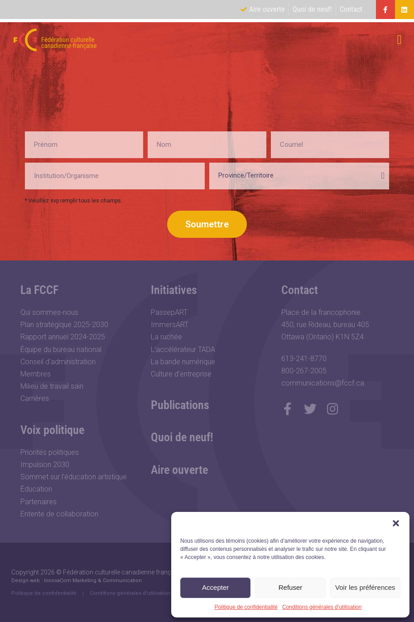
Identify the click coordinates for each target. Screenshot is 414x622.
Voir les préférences (365, 587)
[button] (395, 523)
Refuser (291, 587)
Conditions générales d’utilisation (321, 607)
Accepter (215, 587)
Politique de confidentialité (246, 607)
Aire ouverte (179, 470)
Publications (180, 405)
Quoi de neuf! (182, 437)
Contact (299, 290)
